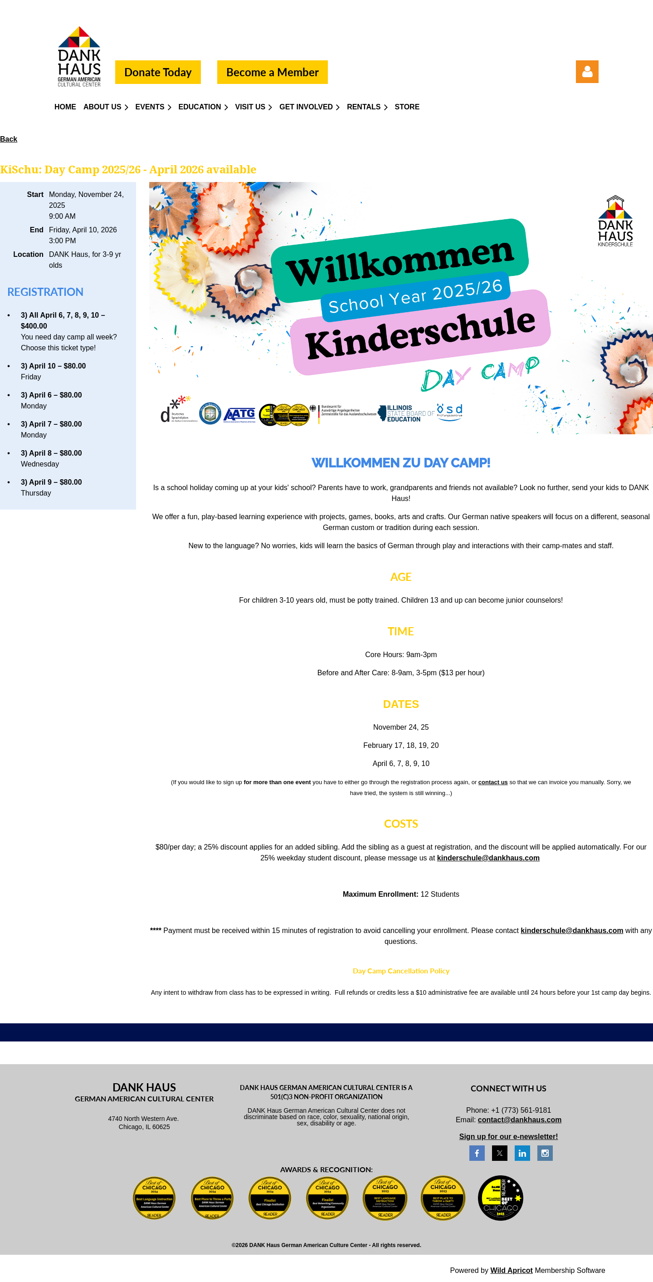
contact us (493, 782)
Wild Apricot (511, 1270)
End (37, 230)
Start (35, 194)
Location (28, 254)
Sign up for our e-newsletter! (508, 1136)
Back (8, 139)
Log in (587, 71)
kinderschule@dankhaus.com (488, 858)
